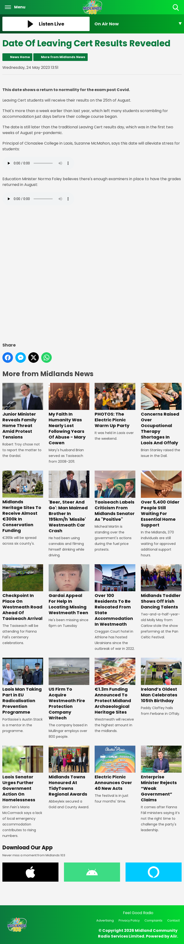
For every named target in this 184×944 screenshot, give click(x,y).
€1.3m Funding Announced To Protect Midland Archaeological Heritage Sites (115, 686)
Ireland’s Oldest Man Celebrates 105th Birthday (161, 680)
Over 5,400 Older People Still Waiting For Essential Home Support (161, 499)
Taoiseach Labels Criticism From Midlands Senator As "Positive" (115, 496)
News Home (20, 57)
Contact (173, 920)
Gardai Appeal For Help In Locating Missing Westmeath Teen (69, 590)
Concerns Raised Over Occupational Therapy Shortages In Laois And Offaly (161, 414)
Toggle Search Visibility (176, 7)
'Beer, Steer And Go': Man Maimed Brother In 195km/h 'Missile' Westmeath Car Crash (69, 502)
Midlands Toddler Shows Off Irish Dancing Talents (161, 587)
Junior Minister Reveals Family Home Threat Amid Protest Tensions (22, 411)
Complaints (153, 920)
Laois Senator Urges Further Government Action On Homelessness (22, 774)
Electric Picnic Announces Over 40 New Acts (115, 768)
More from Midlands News (63, 57)
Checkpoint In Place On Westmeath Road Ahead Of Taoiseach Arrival (22, 592)
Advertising (105, 920)
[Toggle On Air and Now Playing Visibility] (138, 24)
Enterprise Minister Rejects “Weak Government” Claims (161, 774)
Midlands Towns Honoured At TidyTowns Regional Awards (69, 771)
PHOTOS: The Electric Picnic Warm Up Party (115, 406)
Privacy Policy (129, 920)
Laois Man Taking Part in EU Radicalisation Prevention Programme (22, 686)
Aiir (173, 936)
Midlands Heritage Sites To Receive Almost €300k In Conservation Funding (22, 502)
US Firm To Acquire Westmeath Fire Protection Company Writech (69, 689)
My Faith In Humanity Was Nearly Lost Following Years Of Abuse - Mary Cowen (69, 414)
